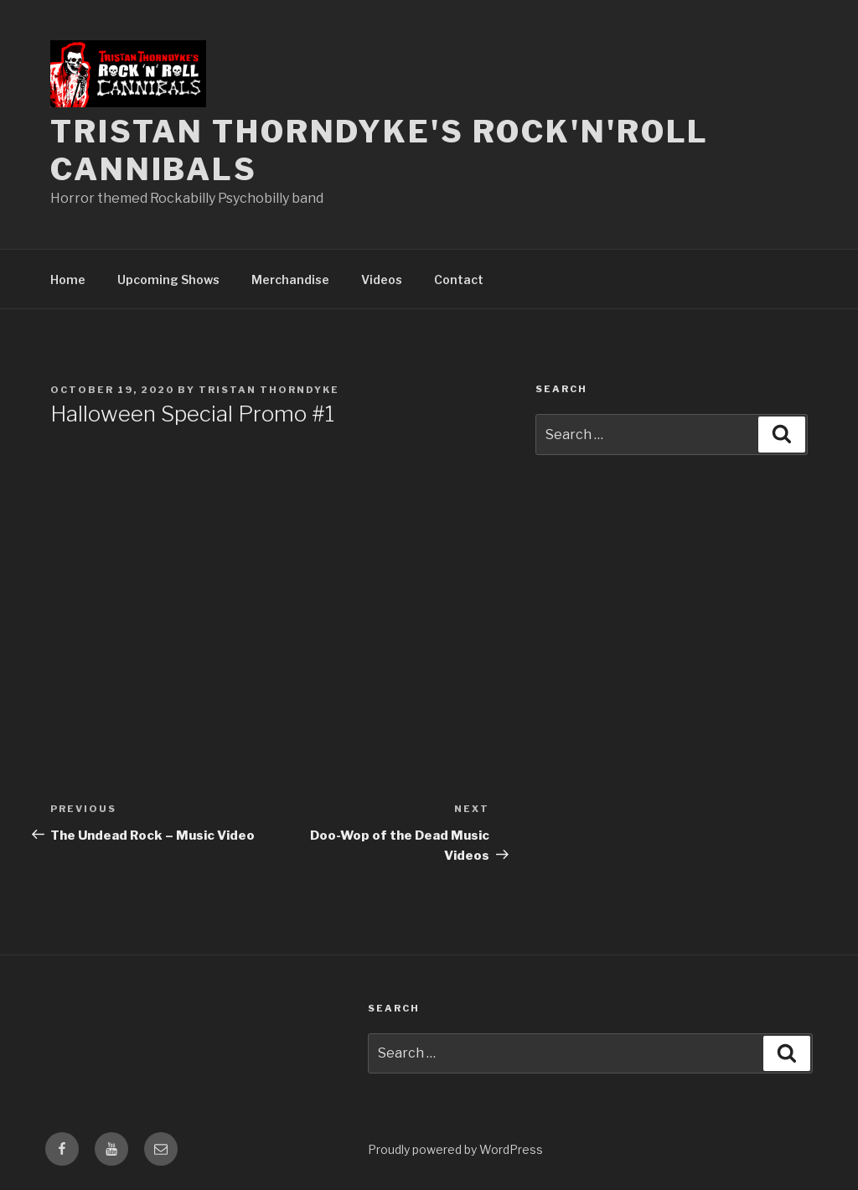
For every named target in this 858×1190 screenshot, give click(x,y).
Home (67, 279)
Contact (458, 279)
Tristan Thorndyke (269, 390)
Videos (381, 279)
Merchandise (290, 279)
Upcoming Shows (168, 279)
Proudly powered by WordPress (455, 1149)
